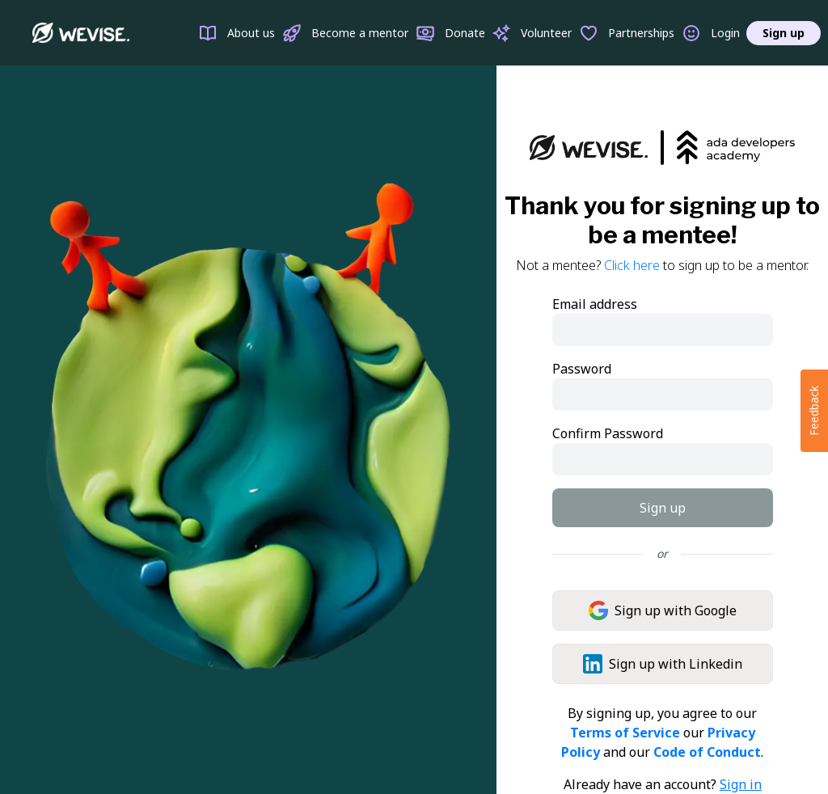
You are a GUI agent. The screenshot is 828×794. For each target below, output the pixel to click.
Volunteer (532, 33)
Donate (450, 33)
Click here (632, 265)
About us (236, 33)
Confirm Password (607, 433)
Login (711, 33)
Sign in (741, 784)
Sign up (784, 32)
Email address (594, 304)
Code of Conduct (707, 752)
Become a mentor (345, 33)
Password (581, 369)
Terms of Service (625, 732)
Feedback (814, 411)
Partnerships (626, 33)
